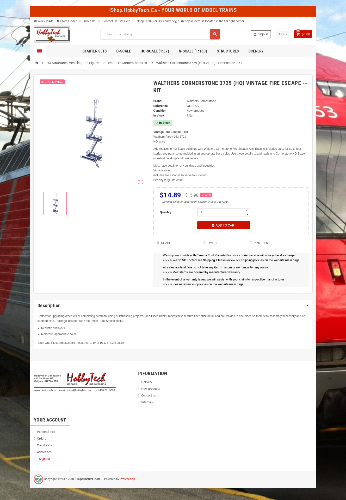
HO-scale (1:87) (155, 51)
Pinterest (260, 243)
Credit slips (44, 445)
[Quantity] (221, 212)
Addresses (44, 452)
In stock (158, 115)
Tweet (210, 243)
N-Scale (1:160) (193, 51)
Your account (50, 420)
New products (150, 389)
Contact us (148, 395)
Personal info (46, 432)
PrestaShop (127, 479)
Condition (159, 110)
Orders (41, 439)
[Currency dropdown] (282, 34)
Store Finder (66, 21)
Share (164, 243)
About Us (88, 21)
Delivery (146, 382)
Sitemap (147, 402)
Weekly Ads (44, 21)
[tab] (173, 305)
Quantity (165, 212)
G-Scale (123, 51)
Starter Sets (94, 51)
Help (125, 21)
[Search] (160, 34)
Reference (160, 106)
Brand (157, 101)
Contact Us (108, 21)
